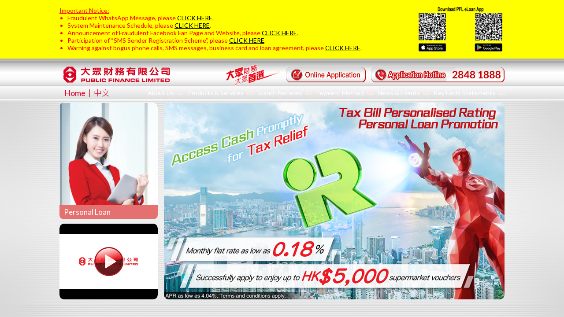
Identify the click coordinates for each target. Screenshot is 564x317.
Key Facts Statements (469, 92)
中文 (102, 93)
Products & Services (220, 92)
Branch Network (284, 92)
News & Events (403, 92)
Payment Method (344, 92)
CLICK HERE (194, 18)
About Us (165, 92)
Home (74, 93)
